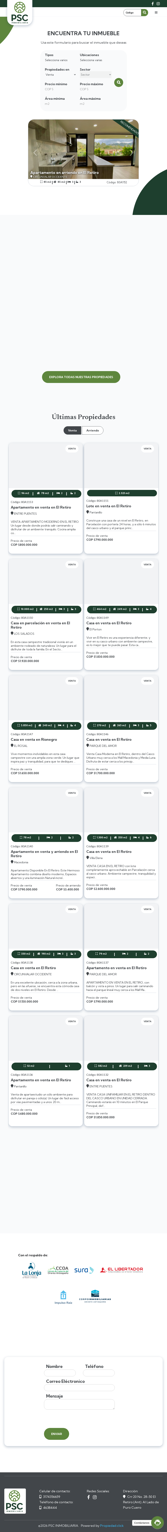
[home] (19, 12)
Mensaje (54, 1396)
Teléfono (94, 1366)
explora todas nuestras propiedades (81, 377)
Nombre (54, 1366)
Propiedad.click (112, 1526)
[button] (156, 12)
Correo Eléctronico (65, 1381)
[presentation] (71, 1419)
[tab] (72, 430)
